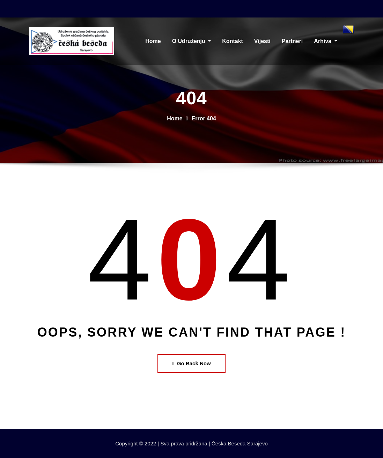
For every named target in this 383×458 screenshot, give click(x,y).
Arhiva (325, 41)
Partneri (292, 41)
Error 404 (204, 118)
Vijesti (262, 41)
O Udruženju (191, 41)
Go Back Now (191, 363)
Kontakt (232, 41)
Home (153, 41)
